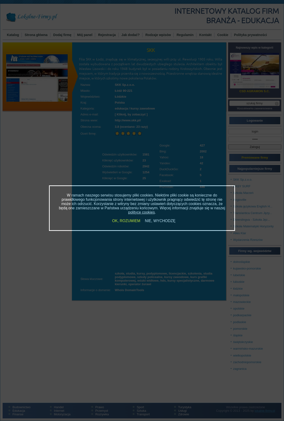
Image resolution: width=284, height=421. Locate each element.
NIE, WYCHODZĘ (160, 221)
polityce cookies (141, 212)
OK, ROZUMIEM (126, 221)
